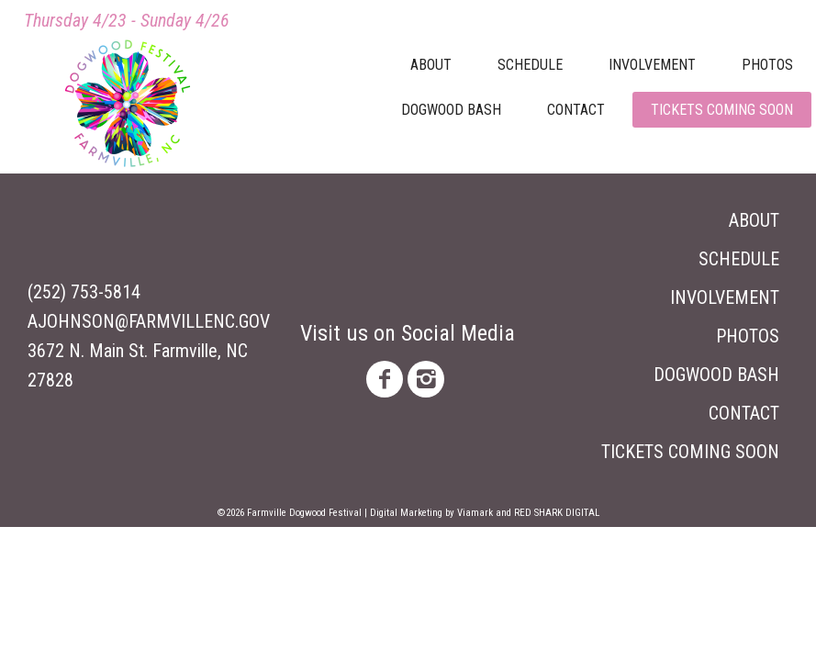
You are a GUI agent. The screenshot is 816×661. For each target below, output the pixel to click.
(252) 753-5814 (84, 292)
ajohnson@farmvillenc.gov (149, 321)
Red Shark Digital (556, 513)
